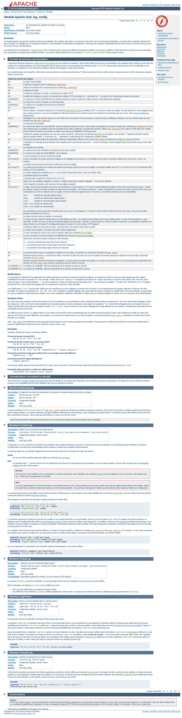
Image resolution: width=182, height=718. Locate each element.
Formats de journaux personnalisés (165, 34)
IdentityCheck (125, 139)
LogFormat (66, 50)
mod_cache (17, 322)
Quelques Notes (15, 298)
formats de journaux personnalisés (127, 625)
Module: (11, 406)
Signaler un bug (163, 70)
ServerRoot (64, 458)
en (137, 21)
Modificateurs (14, 274)
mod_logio (112, 253)
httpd (100, 474)
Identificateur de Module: (14, 30)
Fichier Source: (10, 33)
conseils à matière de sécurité (33, 381)
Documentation (29, 12)
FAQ (160, 5)
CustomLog (102, 50)
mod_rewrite (115, 530)
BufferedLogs (161, 47)
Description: (9, 25)
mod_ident (100, 139)
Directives (153, 5)
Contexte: (12, 401)
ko (148, 21)
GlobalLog (160, 51)
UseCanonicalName (84, 236)
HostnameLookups (74, 111)
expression (124, 522)
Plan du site (176, 5)
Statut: (7, 28)
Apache (6, 12)
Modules (146, 5)
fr (141, 21)
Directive (14, 388)
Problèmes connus (164, 67)
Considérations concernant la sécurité (30, 376)
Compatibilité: (14, 577)
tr (152, 21)
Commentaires (163, 82)
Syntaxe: (11, 395)
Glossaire (166, 5)
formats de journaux (39, 495)
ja (144, 21)
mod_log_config (52, 410)
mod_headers (139, 127)
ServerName (86, 233)
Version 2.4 (41, 12)
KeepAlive (99, 134)
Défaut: (11, 398)
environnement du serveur (51, 522)
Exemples (12, 329)
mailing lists (146, 704)
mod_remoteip (58, 85)
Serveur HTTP (16, 12)
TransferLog (37, 50)
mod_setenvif (114, 129)
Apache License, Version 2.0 (24, 713)
